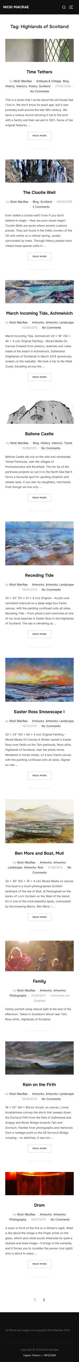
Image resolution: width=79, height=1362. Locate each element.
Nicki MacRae (16, 7)
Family (39, 981)
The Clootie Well (39, 192)
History (10, 86)
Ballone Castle (39, 433)
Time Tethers (39, 72)
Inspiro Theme (31, 1355)
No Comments (39, 91)
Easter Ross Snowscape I (39, 711)
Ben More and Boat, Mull (39, 853)
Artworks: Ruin (33, 867)
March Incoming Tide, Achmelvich (39, 313)
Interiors (21, 86)
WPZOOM (50, 1355)
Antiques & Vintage (48, 81)
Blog (66, 81)
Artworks (38, 322)
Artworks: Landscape (60, 322)
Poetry (33, 86)
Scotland (44, 86)
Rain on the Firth (39, 1084)
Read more (42, 135)
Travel (68, 443)
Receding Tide (39, 575)
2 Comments (41, 206)
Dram (39, 1205)
